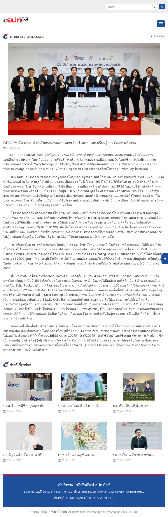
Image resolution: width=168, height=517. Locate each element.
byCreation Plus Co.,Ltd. (122, 512)
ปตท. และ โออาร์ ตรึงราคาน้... (79, 406)
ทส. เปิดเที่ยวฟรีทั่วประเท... (132, 406)
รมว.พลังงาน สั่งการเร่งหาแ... (133, 455)
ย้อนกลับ (159, 36)
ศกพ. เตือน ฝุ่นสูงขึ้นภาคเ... (77, 455)
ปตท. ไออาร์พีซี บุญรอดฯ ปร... (24, 406)
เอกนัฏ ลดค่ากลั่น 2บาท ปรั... (23, 455)
